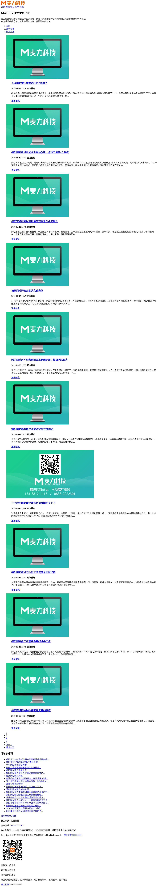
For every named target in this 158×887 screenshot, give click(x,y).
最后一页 (10, 747)
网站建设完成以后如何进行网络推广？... (24, 811)
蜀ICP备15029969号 (73, 835)
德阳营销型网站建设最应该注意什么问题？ (34, 221)
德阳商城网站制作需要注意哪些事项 (31, 710)
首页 (3, 7)
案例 (8, 7)
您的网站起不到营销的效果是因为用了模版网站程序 (39, 359)
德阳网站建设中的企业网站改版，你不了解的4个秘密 (40, 152)
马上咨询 (5, 884)
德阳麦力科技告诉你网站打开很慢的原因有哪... (27, 759)
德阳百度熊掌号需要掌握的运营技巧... (23, 767)
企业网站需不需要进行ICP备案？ (29, 83)
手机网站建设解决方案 (16, 765)
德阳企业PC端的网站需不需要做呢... (22, 762)
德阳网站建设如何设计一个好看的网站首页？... (27, 800)
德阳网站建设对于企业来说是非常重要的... (25, 773)
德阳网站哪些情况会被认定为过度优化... (24, 795)
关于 (17, 7)
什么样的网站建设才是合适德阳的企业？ (33, 503)
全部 (8, 26)
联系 (22, 7)
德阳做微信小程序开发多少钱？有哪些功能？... (27, 803)
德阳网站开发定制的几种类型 (27, 290)
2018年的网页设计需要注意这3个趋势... (24, 808)
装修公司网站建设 (14, 784)
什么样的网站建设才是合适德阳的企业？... (25, 797)
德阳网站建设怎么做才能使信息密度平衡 (33, 572)
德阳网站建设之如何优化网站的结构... (23, 806)
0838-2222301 (17, 825)
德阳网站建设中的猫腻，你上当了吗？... (24, 787)
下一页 (9, 745)
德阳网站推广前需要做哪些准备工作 (31, 641)
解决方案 (10, 32)
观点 (12, 7)
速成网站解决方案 (14, 776)
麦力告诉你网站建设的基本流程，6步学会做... (27, 781)
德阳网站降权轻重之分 (16, 770)
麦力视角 (10, 29)
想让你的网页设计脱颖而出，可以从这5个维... (27, 778)
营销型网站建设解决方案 (17, 789)
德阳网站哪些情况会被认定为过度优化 (32, 429)
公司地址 (5, 816)
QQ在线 (12, 816)
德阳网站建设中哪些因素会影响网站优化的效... (27, 792)
